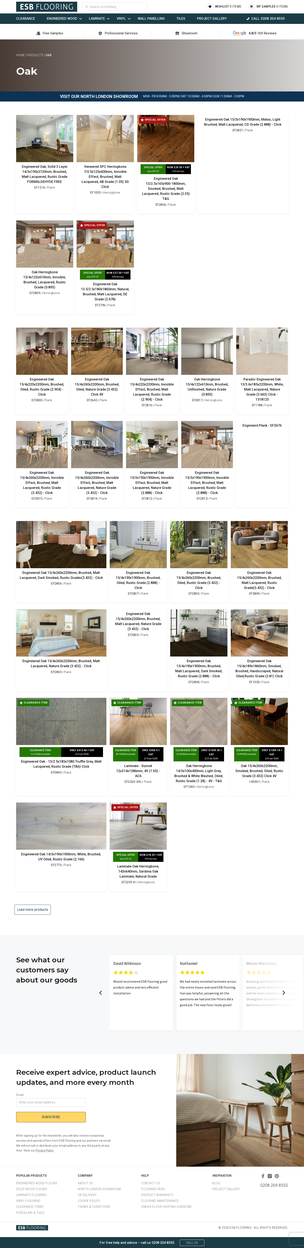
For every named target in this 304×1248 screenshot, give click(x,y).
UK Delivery (87, 1195)
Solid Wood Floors (31, 1189)
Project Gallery (212, 19)
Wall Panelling (151, 19)
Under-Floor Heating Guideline (166, 1206)
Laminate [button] (97, 19)
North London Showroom (99, 1189)
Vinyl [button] (121, 19)
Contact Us (150, 1183)
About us (85, 1183)
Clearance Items (30, 1206)
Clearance (25, 19)
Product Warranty (157, 1195)
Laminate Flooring (31, 1195)
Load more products (32, 910)
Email (19, 1095)
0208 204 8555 (274, 1185)
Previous (101, 993)
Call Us (192, 1242)
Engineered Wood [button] (62, 19)
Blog (216, 1183)
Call (268, 19)
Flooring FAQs (153, 1189)
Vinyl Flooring (28, 1200)
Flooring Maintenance (160, 1200)
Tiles (180, 19)
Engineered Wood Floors (36, 1183)
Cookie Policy (89, 1200)
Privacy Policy (45, 1150)
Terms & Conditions (94, 1206)
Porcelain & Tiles (30, 1212)
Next (283, 993)
